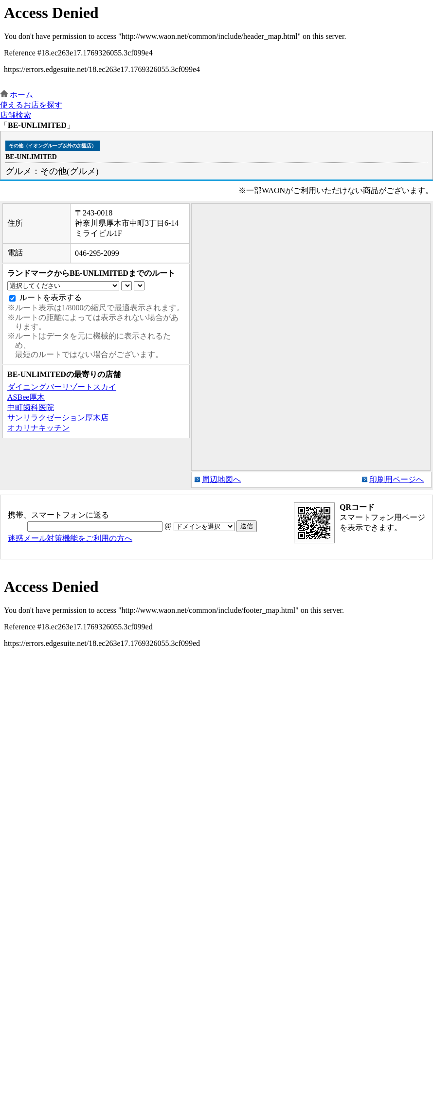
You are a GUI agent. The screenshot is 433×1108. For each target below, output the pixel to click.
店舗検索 (15, 115)
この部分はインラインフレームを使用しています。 (216, 45)
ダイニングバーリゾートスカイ (61, 387)
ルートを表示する (50, 297)
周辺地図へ (221, 479)
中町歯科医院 (30, 407)
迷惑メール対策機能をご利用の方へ (70, 538)
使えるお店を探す (31, 105)
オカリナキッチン (38, 428)
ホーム (21, 94)
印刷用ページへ (396, 479)
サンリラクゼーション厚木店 (57, 417)
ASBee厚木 (26, 397)
